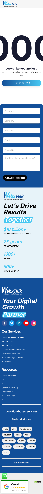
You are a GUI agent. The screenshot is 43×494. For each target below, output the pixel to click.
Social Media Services (11, 353)
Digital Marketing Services (13, 337)
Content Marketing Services (13, 349)
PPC (3, 383)
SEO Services (7, 341)
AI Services (6, 361)
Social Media (7, 392)
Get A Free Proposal (15, 178)
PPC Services (7, 345)
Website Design (8, 396)
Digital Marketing (9, 375)
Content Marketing (10, 388)
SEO (3, 379)
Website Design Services (12, 357)
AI (2, 400)
